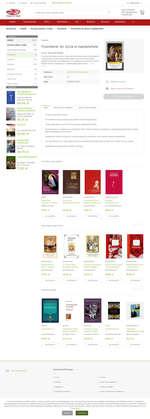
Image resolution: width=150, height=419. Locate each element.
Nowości (105, 23)
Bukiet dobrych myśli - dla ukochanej (134, 266)
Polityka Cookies (106, 386)
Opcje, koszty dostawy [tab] (87, 108)
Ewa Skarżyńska (55, 54)
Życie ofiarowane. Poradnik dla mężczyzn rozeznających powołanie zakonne (27, 96)
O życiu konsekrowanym (27, 157)
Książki (12, 23)
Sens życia (21, 125)
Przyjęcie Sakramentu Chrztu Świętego (92, 266)
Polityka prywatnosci (63, 391)
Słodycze (90, 23)
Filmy (46, 23)
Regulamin (59, 386)
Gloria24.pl (11, 30)
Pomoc (103, 377)
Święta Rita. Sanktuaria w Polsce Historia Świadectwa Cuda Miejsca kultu (49, 204)
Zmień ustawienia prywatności (111, 391)
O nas (57, 377)
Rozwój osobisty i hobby (42, 30)
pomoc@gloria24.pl (19, 370)
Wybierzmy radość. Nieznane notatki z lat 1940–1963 (70, 331)
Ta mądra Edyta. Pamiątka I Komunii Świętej (70, 267)
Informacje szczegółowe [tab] (63, 108)
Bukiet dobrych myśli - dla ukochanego (113, 266)
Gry (77, 23)
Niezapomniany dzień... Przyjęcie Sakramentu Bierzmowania (48, 268)
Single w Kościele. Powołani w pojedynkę (26, 110)
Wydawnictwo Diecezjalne (77, 73)
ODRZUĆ (67, 413)
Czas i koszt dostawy (108, 382)
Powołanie (63, 30)
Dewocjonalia (29, 23)
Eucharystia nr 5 (48, 329)
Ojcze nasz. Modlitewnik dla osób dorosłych (71, 203)
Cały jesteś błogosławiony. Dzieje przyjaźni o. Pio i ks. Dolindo (135, 332)
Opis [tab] (46, 108)
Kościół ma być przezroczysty (23, 142)
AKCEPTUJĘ (82, 413)
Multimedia (62, 23)
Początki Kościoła (112, 329)
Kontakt (58, 382)
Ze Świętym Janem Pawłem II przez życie (92, 202)
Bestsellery (120, 23)
